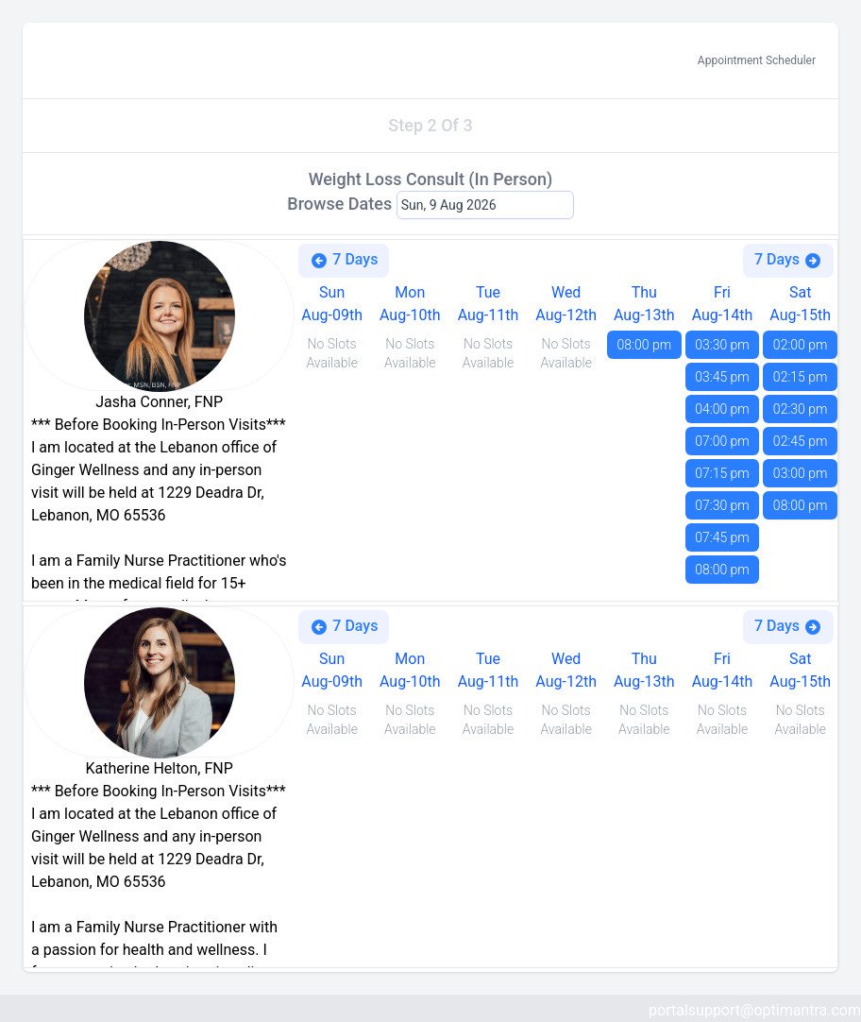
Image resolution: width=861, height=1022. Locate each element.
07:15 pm (722, 473)
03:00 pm (800, 473)
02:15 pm (800, 376)
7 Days (344, 260)
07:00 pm (722, 441)
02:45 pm (800, 441)
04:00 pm (722, 409)
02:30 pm (800, 409)
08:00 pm (644, 344)
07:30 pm (722, 505)
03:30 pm (722, 344)
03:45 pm (722, 376)
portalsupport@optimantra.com (755, 1010)
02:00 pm (800, 344)
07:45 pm (722, 537)
